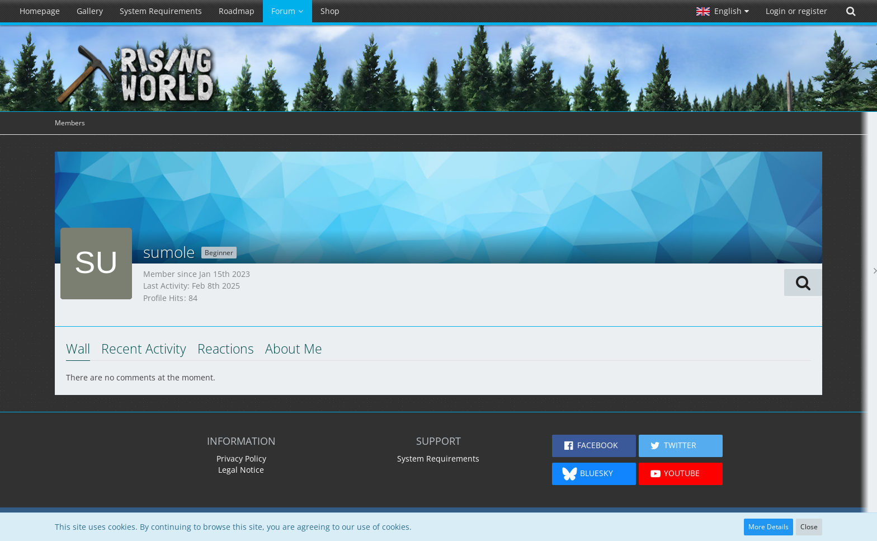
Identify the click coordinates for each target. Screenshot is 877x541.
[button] (722, 11)
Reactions (225, 348)
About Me (293, 348)
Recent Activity (143, 348)
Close (809, 526)
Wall (78, 348)
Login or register (796, 11)
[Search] (851, 11)
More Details (768, 526)
